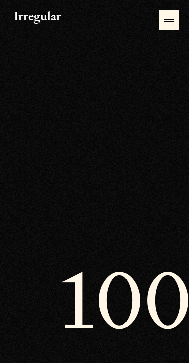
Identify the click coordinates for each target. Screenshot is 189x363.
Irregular (20, 17)
